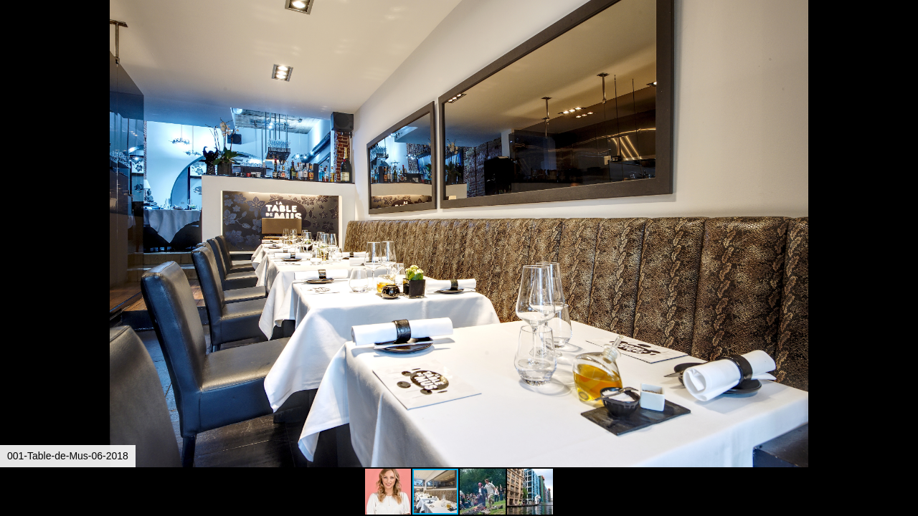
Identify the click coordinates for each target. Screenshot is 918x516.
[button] (905, 37)
